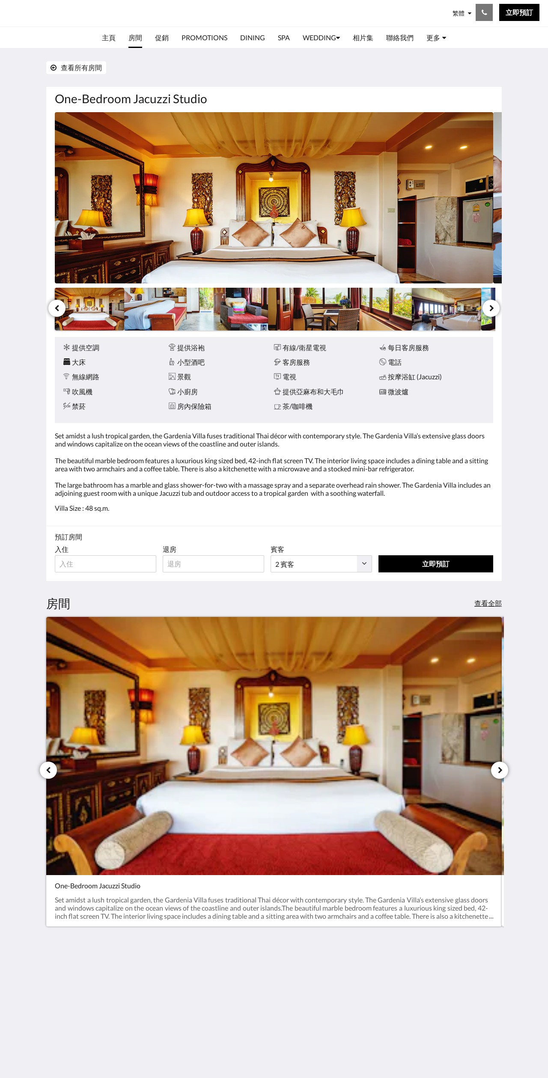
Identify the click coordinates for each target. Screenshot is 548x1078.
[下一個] (491, 308)
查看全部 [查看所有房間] (488, 603)
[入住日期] (107, 563)
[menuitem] (109, 37)
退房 (173, 549)
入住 (61, 549)
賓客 (284, 549)
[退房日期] (218, 563)
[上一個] (57, 308)
